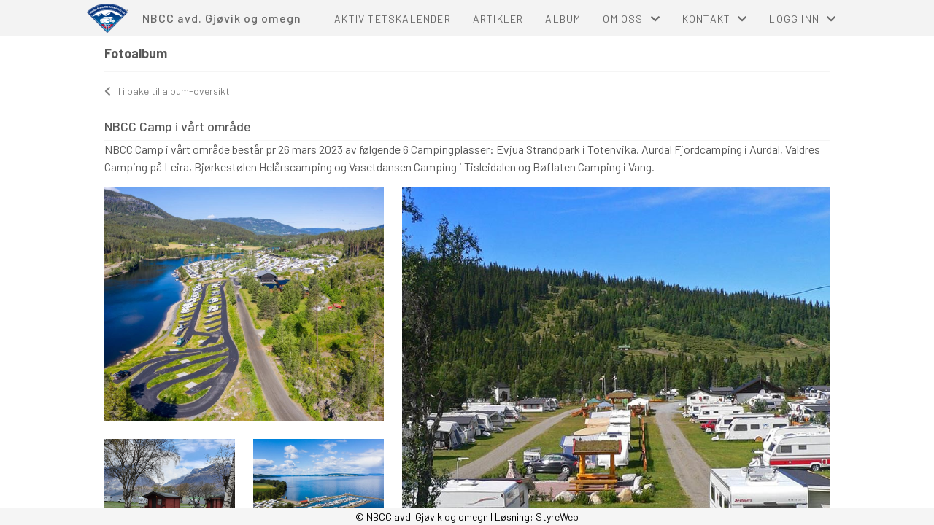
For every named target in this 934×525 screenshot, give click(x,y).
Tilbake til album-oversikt (167, 91)
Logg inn (802, 18)
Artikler (498, 18)
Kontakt (715, 18)
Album (563, 18)
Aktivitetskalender (392, 18)
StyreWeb (557, 516)
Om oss (631, 18)
